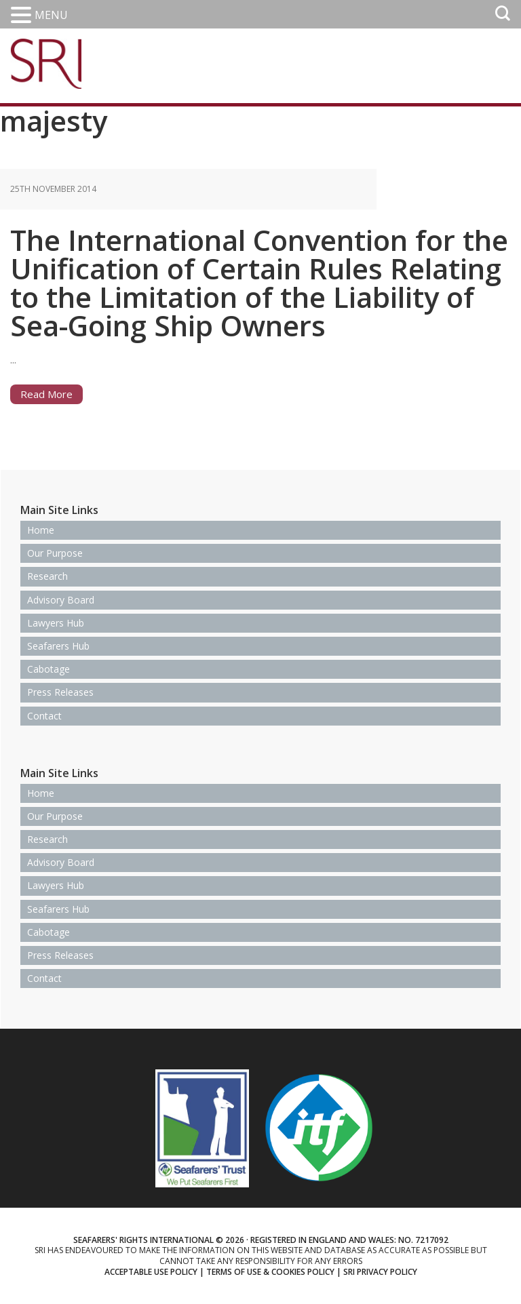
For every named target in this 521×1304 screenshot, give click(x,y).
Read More (46, 394)
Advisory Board (60, 599)
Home (40, 529)
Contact (44, 715)
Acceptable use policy (150, 1272)
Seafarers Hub (58, 645)
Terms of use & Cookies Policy (270, 1272)
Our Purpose (55, 553)
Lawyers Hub (55, 622)
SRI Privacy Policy (380, 1272)
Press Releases (60, 692)
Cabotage (48, 669)
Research (47, 576)
